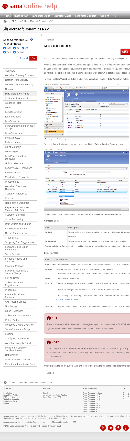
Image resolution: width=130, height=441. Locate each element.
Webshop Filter (13, 102)
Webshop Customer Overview (15, 187)
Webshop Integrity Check (18, 343)
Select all (23, 58)
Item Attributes (12, 137)
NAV (9, 48)
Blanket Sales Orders (16, 228)
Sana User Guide (41, 16)
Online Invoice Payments (18, 315)
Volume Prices (12, 172)
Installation (21, 16)
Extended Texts (13, 116)
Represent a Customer (17, 202)
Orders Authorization (16, 233)
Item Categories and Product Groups (20, 127)
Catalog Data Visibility (16, 80)
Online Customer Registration (14, 284)
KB (114, 16)
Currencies (11, 198)
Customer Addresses (16, 193)
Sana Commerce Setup (17, 329)
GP (26, 48)
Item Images (11, 151)
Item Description (13, 112)
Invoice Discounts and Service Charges (16, 272)
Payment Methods (14, 266)
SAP (9, 52)
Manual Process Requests (19, 359)
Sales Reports (12, 254)
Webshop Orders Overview (19, 324)
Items (8, 107)
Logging (9, 334)
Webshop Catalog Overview (19, 75)
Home (7, 16)
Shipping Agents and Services (16, 260)
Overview (10, 70)
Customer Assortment (16, 98)
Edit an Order (12, 278)
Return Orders (12, 320)
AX (18, 48)
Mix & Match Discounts (17, 177)
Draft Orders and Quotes (18, 224)
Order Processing (14, 219)
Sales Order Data (14, 311)
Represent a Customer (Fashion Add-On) (17, 208)
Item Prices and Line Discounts (16, 157)
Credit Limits (11, 237)
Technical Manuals (85, 16)
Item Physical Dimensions (18, 168)
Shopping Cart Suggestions (19, 242)
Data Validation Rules (17, 93)
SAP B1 (20, 52)
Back (51, 40)
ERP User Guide (62, 16)
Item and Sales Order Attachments (16, 248)
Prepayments (12, 181)
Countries (10, 89)
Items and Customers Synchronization (16, 349)
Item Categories (13, 133)
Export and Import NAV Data (20, 364)
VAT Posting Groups (15, 301)
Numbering (11, 306)
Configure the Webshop (17, 338)
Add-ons (104, 16)
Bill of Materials (13, 147)
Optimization (11, 355)
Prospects (10, 290)
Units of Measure (14, 163)
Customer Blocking (15, 214)
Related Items (12, 142)
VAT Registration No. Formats (16, 296)
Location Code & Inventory (19, 84)
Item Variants (12, 121)
